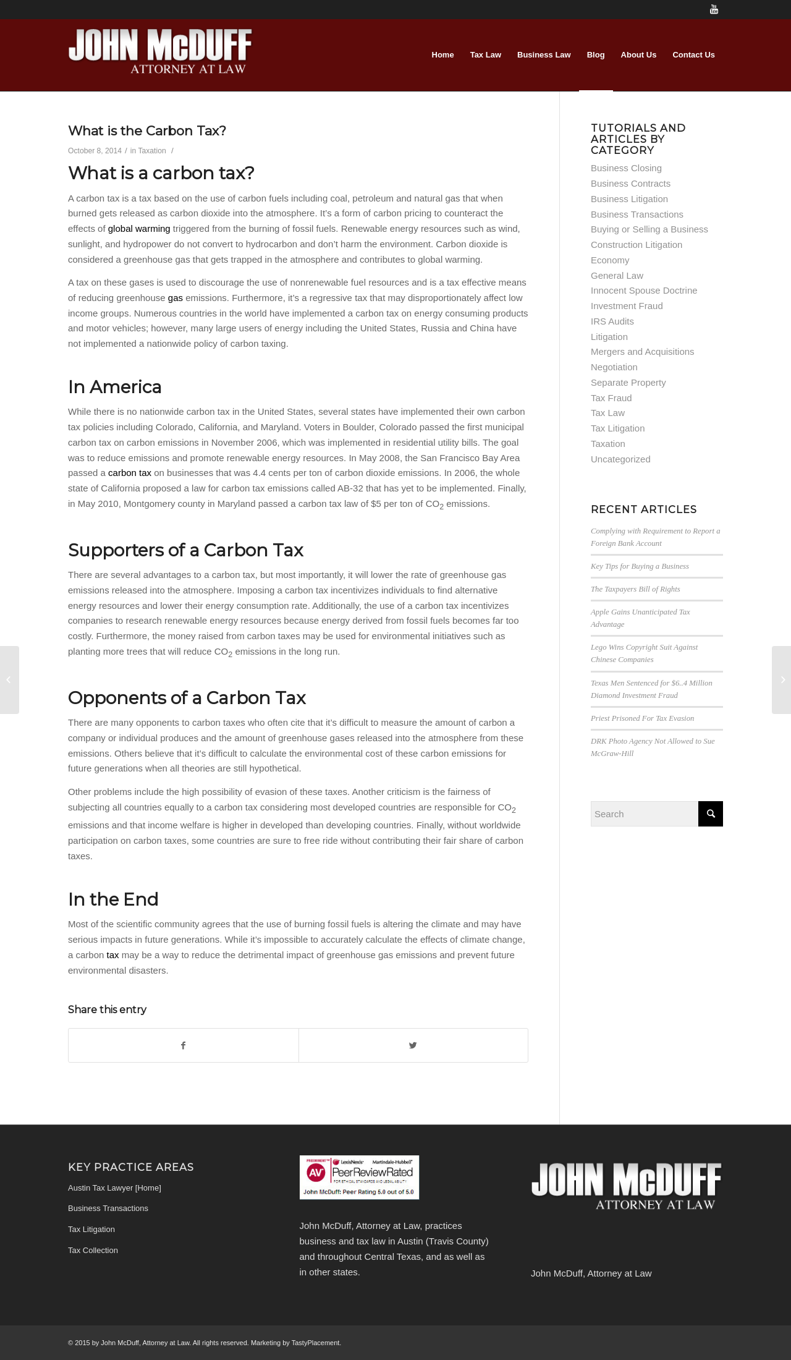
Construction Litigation (636, 244)
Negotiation (614, 367)
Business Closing (626, 168)
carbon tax (129, 472)
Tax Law (608, 412)
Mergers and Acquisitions (643, 351)
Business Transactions (637, 214)
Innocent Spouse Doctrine (644, 290)
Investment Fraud (627, 305)
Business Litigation (629, 198)
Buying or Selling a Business (649, 229)
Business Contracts (630, 183)
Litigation (609, 336)
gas (176, 297)
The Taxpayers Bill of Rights (635, 589)
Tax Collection (93, 1250)
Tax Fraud (611, 398)
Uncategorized (621, 459)
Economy (610, 260)
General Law (617, 275)
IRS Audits (612, 321)
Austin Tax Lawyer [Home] (114, 1187)
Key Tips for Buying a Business (640, 566)
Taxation (152, 151)
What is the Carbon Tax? (147, 130)
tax (114, 955)
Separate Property (628, 382)
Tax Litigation (618, 428)
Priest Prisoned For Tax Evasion (642, 718)
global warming (139, 228)
